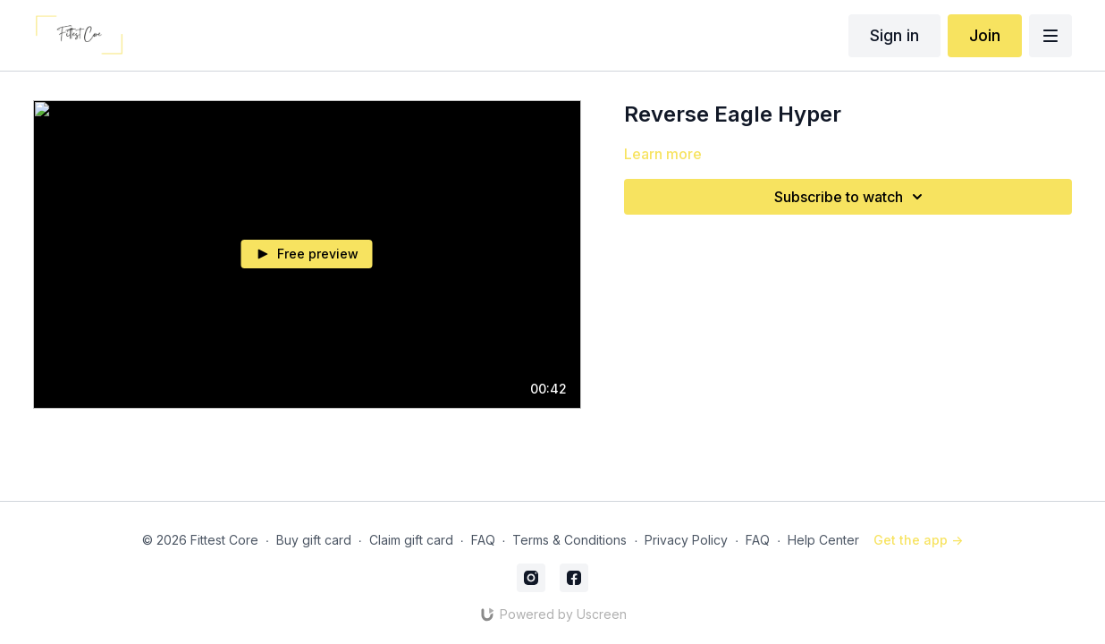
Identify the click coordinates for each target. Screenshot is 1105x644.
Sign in (894, 35)
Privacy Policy (686, 539)
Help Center (823, 539)
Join (984, 35)
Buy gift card (313, 539)
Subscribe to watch (851, 197)
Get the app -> (918, 539)
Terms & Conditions (569, 539)
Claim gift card (411, 539)
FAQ (483, 539)
